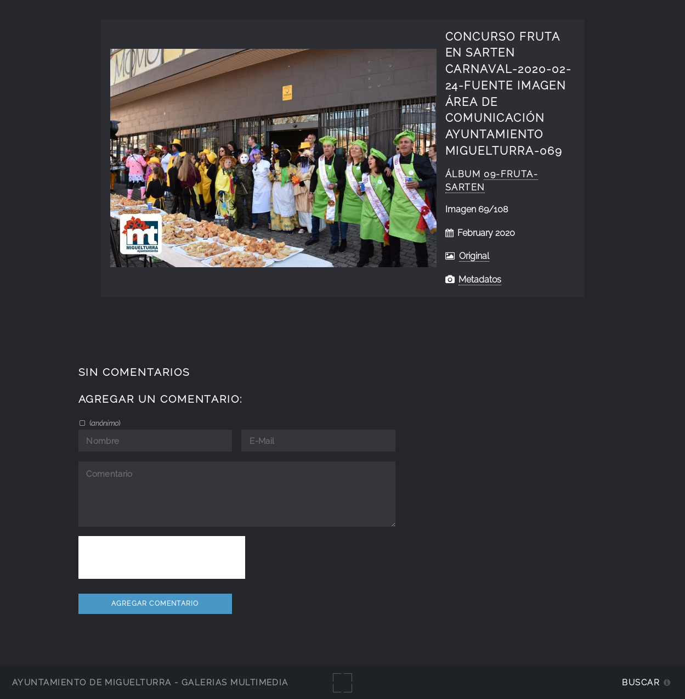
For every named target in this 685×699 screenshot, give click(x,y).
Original (474, 256)
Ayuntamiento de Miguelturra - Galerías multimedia (150, 682)
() (104, 423)
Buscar (641, 682)
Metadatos (479, 279)
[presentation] (161, 557)
